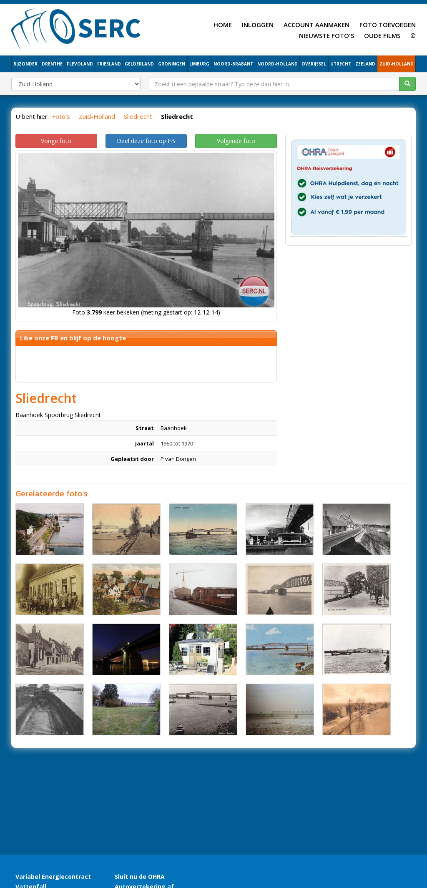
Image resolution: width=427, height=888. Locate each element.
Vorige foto (56, 141)
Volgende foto (236, 141)
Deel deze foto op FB (146, 141)
